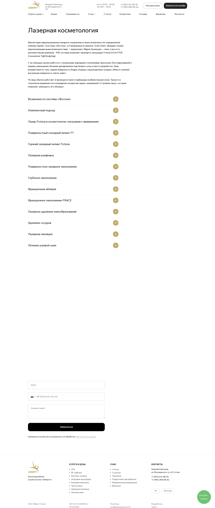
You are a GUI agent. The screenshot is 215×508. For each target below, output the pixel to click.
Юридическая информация (124, 482)
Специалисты (72, 14)
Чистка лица (76, 486)
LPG (73, 469)
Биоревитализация (80, 482)
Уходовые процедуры (81, 479)
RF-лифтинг (76, 472)
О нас (91, 14)
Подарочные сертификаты (124, 479)
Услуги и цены (35, 14)
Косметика (125, 14)
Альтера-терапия (79, 476)
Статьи (107, 14)
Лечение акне (77, 492)
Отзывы (143, 14)
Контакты (179, 14)
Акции (54, 14)
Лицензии (116, 476)
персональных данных (86, 437)
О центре (116, 472)
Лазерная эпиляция (80, 489)
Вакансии (160, 14)
